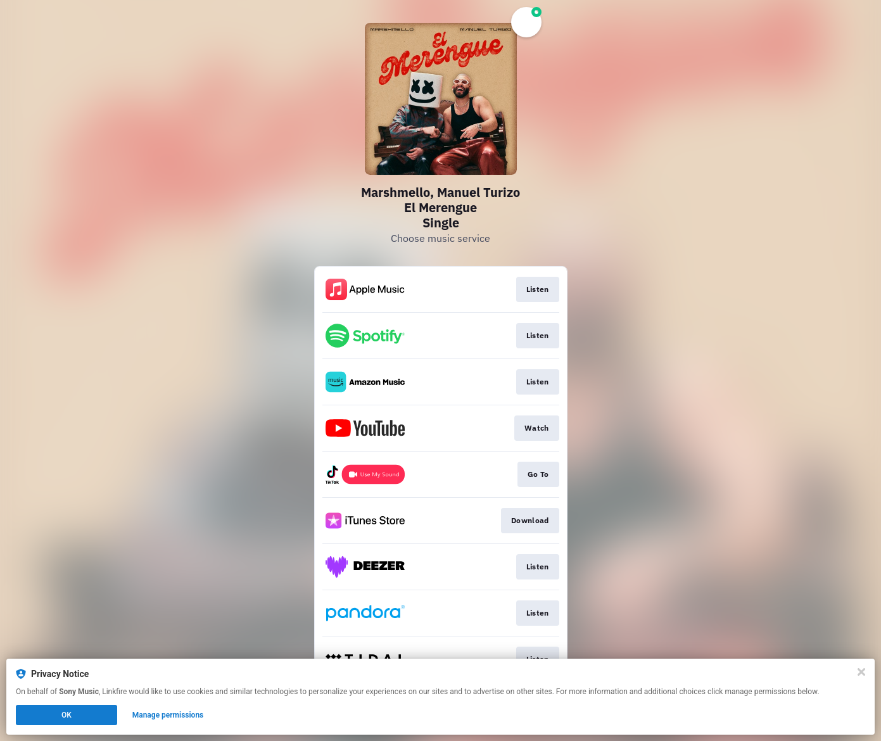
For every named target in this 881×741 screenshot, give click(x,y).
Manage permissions (168, 715)
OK (66, 715)
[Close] (861, 672)
